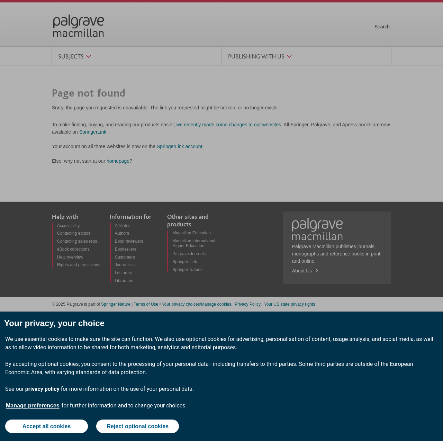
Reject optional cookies (138, 426)
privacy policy (42, 389)
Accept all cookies (46, 426)
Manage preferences (33, 405)
